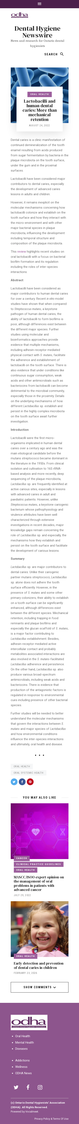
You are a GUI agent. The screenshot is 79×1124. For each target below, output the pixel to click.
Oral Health (39, 94)
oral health (22, 766)
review (21, 251)
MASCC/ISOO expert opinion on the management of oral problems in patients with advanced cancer (39, 883)
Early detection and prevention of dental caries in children (39, 965)
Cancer (21, 858)
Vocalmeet (31, 1111)
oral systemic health (29, 772)
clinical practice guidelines (38, 864)
